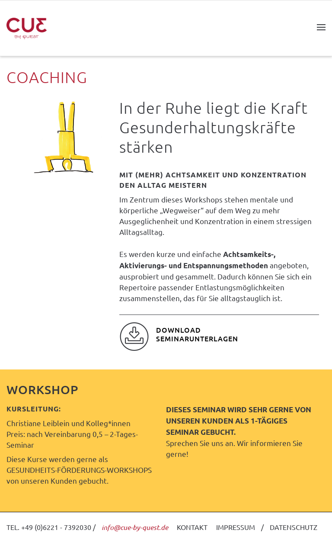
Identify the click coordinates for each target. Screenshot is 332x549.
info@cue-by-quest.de (135, 527)
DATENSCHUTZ (293, 527)
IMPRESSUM (235, 527)
